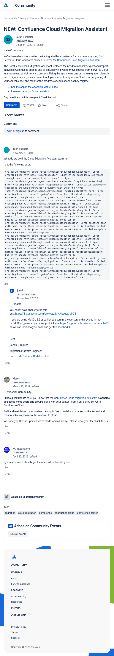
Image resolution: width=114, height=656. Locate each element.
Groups (24, 18)
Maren (16, 378)
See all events (18, 533)
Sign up (20, 130)
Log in (8, 130)
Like (6, 283)
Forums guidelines (20, 583)
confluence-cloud (64, 512)
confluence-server (87, 512)
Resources (16, 601)
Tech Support (20, 148)
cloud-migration (27, 512)
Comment (11, 105)
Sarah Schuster (24, 36)
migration (9, 512)
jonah (20, 290)
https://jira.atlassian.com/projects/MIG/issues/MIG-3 (45, 313)
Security (15, 637)
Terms (14, 632)
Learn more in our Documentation (30, 91)
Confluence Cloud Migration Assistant (75, 397)
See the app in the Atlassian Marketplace (34, 86)
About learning (18, 596)
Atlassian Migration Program (68, 18)
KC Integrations (21, 448)
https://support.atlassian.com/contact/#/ (84, 323)
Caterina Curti (31, 356)
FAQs (14, 578)
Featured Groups (39, 18)
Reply (7, 362)
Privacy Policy (18, 626)
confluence (45, 512)
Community (25, 5)
